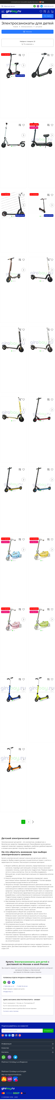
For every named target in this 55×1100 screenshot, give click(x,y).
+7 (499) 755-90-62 (22, 986)
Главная (15, 26)
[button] (23, 65)
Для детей (39, 26)
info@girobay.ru (8, 991)
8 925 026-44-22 (49, 6)
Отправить (48, 1031)
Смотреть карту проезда (10, 1011)
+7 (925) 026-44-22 (8, 986)
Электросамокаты (26, 26)
